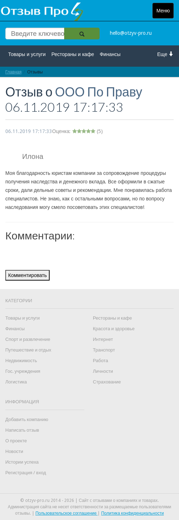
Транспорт (104, 350)
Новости (14, 451)
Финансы (110, 54)
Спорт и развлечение (27, 339)
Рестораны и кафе (72, 54)
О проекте (16, 440)
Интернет (103, 339)
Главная (13, 71)
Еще (165, 54)
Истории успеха (22, 462)
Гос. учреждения (22, 371)
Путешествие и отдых (28, 350)
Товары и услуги (27, 54)
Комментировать (27, 275)
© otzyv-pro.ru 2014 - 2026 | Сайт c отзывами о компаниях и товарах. (89, 500)
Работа (100, 360)
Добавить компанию (26, 419)
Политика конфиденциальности (132, 513)
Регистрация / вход (25, 472)
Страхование (107, 382)
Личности (103, 371)
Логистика (16, 382)
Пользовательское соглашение (66, 513)
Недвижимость (21, 360)
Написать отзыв (22, 430)
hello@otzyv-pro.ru (131, 33)
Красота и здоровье (114, 328)
